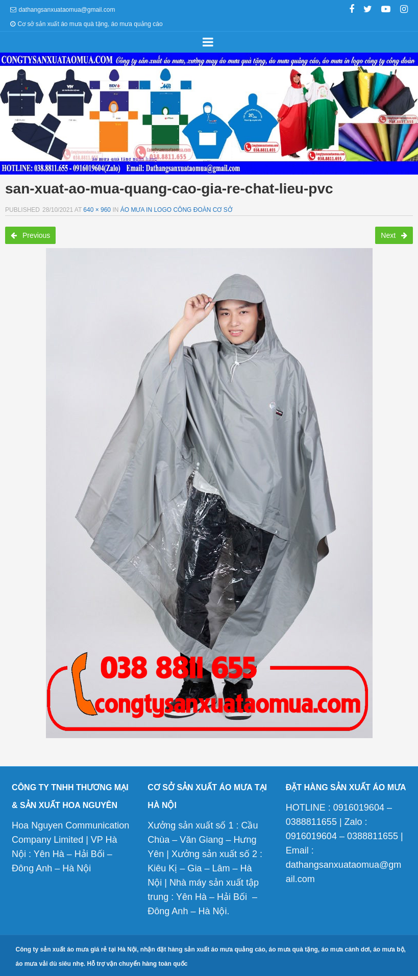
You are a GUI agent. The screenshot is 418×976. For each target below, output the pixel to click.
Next (394, 235)
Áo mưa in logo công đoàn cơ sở (176, 209)
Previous (30, 235)
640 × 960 (97, 209)
